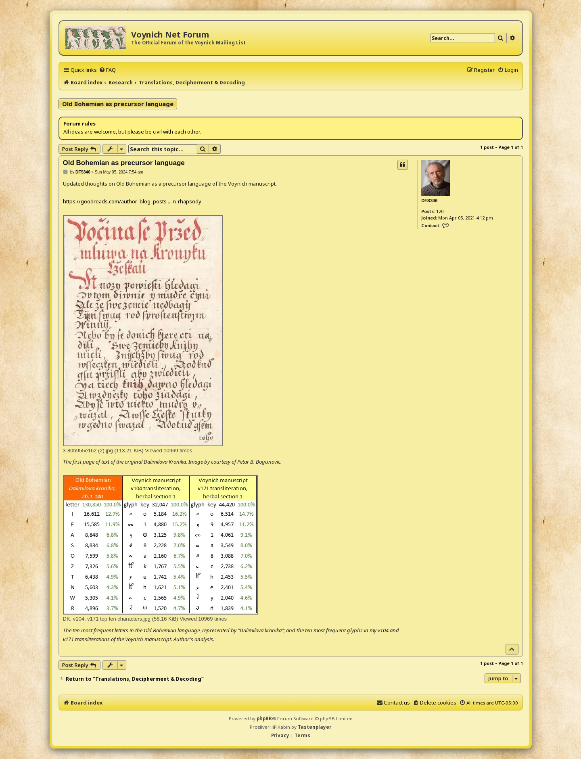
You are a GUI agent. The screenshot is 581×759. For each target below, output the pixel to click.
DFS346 (429, 200)
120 (439, 211)
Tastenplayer (314, 727)
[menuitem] (107, 70)
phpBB (264, 718)
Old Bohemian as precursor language (117, 104)
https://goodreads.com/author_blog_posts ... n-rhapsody (132, 201)
